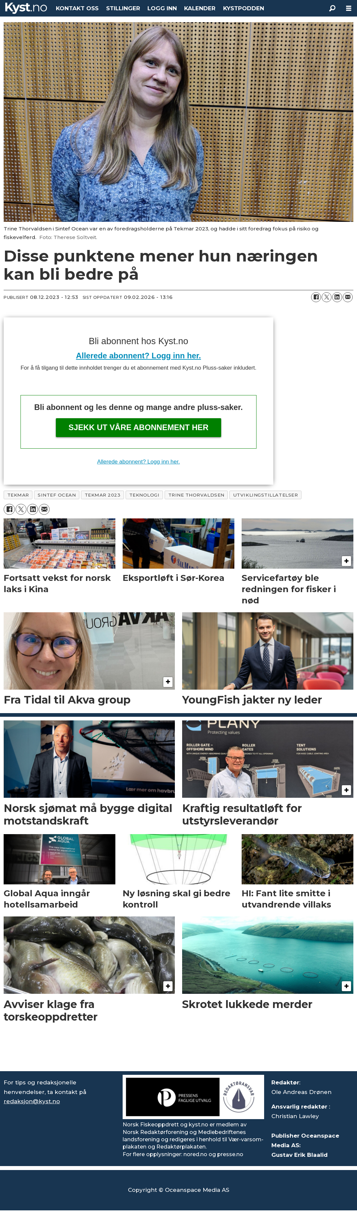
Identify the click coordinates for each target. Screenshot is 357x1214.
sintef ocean (57, 495)
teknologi (144, 495)
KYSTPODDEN (243, 8)
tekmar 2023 (103, 495)
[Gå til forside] (26, 8)
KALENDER (200, 8)
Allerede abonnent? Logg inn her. (138, 355)
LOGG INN (162, 8)
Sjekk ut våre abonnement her (138, 427)
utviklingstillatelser (265, 495)
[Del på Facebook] (316, 297)
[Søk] (332, 8)
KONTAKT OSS (77, 8)
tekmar (18, 495)
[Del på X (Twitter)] (327, 297)
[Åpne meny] (348, 8)
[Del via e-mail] (348, 297)
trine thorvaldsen (196, 495)
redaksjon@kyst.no (32, 1101)
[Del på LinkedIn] (337, 297)
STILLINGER (123, 8)
